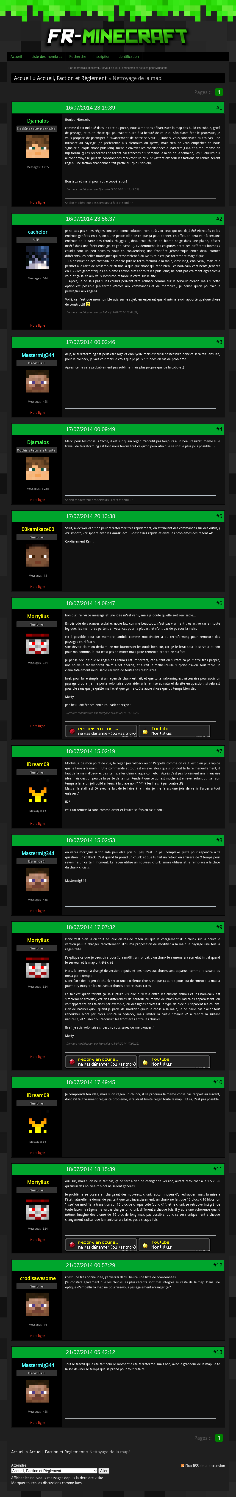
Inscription (101, 56)
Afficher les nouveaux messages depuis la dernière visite (57, 1477)
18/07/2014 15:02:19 (90, 751)
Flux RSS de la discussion (205, 1465)
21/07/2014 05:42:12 (90, 1352)
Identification (128, 56)
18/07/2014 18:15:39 (90, 1169)
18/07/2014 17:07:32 (90, 927)
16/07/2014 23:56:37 (90, 219)
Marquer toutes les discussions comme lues (46, 1482)
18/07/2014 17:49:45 (90, 1082)
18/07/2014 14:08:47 (90, 603)
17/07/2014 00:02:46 (90, 342)
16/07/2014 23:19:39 (90, 108)
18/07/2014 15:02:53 (90, 840)
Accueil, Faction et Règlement (72, 78)
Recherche (77, 56)
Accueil (16, 56)
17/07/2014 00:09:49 (90, 429)
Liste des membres (46, 56)
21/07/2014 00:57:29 (90, 1265)
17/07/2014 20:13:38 (90, 516)
